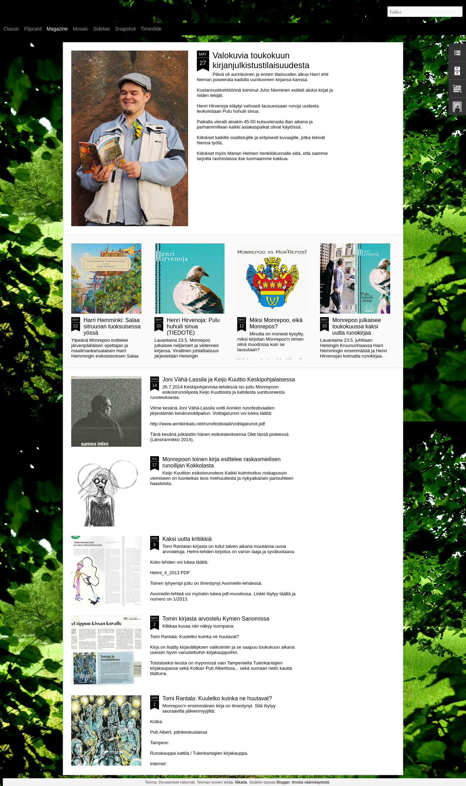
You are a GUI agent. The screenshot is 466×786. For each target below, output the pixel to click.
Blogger (283, 782)
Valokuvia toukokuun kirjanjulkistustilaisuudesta (261, 60)
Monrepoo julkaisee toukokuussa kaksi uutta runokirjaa (356, 326)
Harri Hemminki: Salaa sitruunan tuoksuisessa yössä (112, 326)
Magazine (57, 29)
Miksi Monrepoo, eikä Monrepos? (275, 323)
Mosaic (80, 29)
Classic (11, 29)
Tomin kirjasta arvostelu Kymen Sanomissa (215, 619)
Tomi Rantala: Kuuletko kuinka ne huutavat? (217, 698)
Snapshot (125, 29)
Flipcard (33, 29)
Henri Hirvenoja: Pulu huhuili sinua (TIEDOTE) (193, 326)
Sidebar (101, 29)
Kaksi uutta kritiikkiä (187, 539)
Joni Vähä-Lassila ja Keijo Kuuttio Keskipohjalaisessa (228, 379)
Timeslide (151, 29)
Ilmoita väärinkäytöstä (310, 782)
